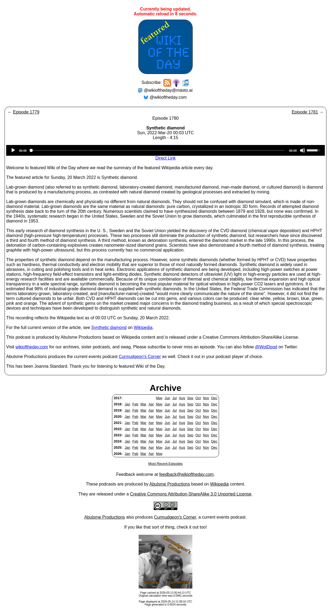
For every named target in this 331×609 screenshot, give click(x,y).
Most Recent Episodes (165, 464)
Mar (143, 404)
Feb (135, 404)
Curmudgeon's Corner (140, 356)
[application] (165, 150)
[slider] (158, 150)
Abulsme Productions (169, 484)
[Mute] (302, 150)
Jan (127, 404)
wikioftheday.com (31, 347)
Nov (206, 398)
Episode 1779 (26, 112)
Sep (190, 398)
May (159, 398)
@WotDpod (266, 347)
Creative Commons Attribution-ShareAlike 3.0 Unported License (190, 494)
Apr (151, 404)
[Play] (13, 150)
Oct (198, 398)
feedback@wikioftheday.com (186, 474)
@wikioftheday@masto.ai (168, 90)
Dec (214, 398)
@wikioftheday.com (168, 97)
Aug (182, 398)
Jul (174, 398)
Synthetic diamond (109, 327)
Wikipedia (143, 327)
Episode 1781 (305, 112)
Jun (167, 398)
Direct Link (165, 158)
